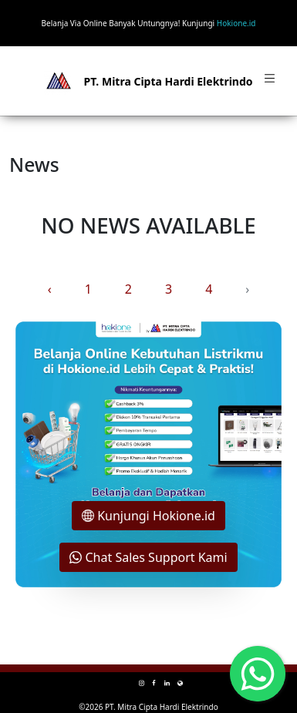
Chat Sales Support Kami (148, 557)
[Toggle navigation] (269, 81)
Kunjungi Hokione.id (148, 515)
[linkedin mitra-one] (167, 682)
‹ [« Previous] (50, 289)
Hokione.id (236, 23)
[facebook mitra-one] (154, 682)
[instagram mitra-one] (141, 682)
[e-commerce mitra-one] (180, 682)
